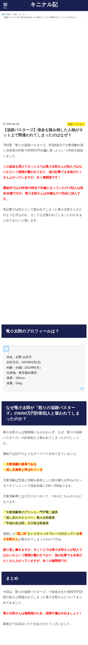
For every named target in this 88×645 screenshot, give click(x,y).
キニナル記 (44, 4)
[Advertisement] (44, 68)
